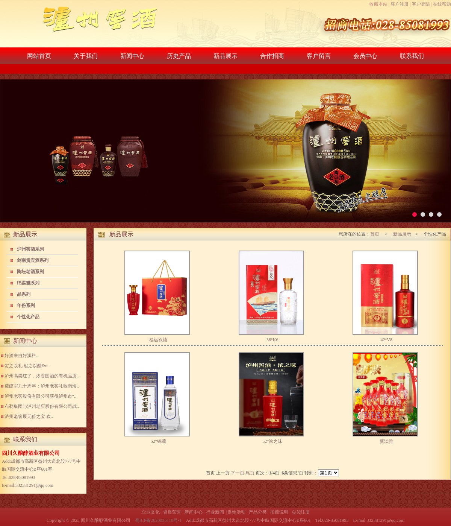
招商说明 (279, 512)
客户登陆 (421, 4)
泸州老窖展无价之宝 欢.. (29, 416)
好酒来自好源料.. (21, 355)
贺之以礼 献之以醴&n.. (27, 365)
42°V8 (386, 339)
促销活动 (236, 512)
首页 (375, 234)
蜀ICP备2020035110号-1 (158, 520)
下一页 (237, 473)
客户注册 (399, 4)
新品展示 (225, 56)
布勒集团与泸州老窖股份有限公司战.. (42, 406)
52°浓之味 (272, 441)
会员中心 (365, 56)
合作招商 (272, 56)
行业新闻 (215, 512)
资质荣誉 (172, 512)
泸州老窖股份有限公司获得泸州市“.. (40, 396)
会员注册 (301, 512)
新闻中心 (132, 56)
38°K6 (272, 339)
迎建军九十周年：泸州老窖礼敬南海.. (42, 386)
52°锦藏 (158, 441)
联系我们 (412, 56)
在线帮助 (442, 4)
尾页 (249, 473)
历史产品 (179, 56)
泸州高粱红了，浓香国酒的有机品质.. (42, 376)
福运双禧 (158, 339)
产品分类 (258, 512)
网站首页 (39, 56)
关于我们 (86, 56)
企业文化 (151, 512)
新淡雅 (386, 441)
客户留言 (319, 56)
